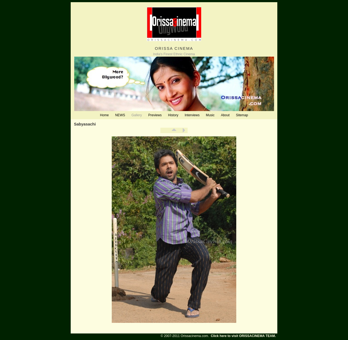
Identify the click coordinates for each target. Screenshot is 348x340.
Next (183, 130)
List (174, 130)
